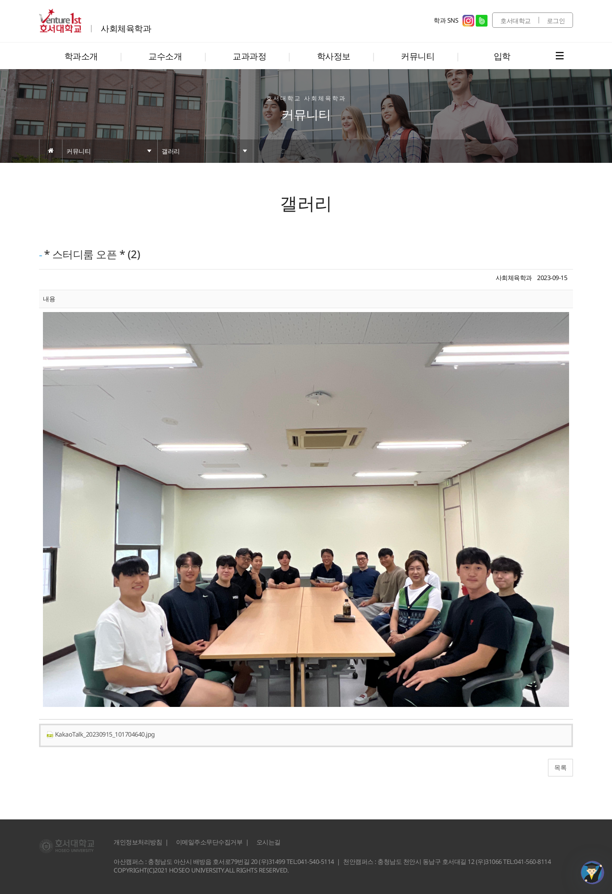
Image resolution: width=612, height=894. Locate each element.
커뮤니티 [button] (417, 56)
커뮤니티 (78, 151)
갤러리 (171, 151)
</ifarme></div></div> (592, 872)
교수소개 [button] (165, 56)
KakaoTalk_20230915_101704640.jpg (100, 734)
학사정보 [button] (333, 56)
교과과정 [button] (249, 56)
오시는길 (268, 842)
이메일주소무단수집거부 (209, 842)
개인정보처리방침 (138, 842)
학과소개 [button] (81, 56)
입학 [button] (502, 56)
